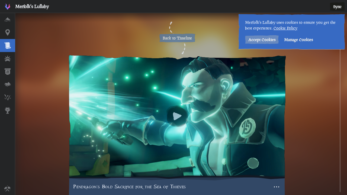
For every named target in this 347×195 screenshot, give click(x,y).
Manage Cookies (298, 40)
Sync (337, 6)
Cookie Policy (285, 28)
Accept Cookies (261, 40)
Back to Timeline (177, 38)
